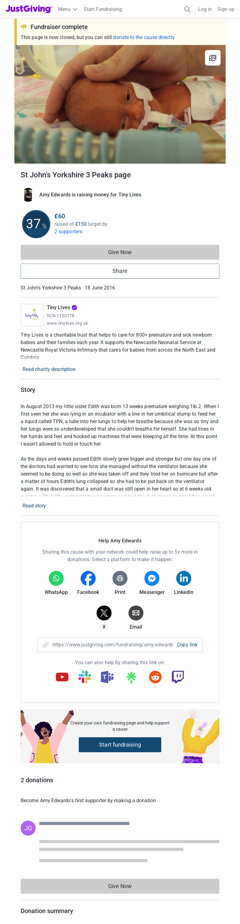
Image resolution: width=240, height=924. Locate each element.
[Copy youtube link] (62, 677)
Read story (34, 506)
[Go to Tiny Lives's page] (32, 315)
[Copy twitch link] (178, 677)
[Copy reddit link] (155, 677)
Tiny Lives (62, 307)
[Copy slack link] (84, 677)
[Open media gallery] (120, 104)
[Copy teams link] (107, 677)
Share (119, 271)
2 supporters (68, 232)
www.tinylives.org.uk (67, 323)
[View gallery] (213, 58)
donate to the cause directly (143, 37)
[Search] (187, 9)
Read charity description (49, 369)
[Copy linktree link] (131, 679)
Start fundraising (120, 744)
